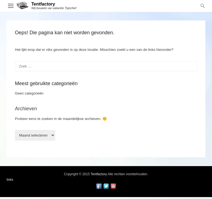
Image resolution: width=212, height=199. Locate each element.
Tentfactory (43, 4)
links (10, 180)
